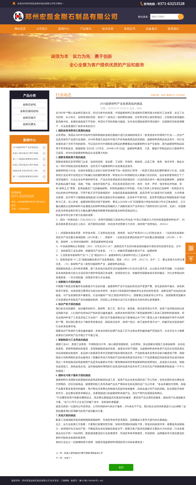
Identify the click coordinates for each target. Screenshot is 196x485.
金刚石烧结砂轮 (29, 111)
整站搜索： (144, 17)
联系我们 (173, 28)
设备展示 (151, 28)
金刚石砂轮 (29, 104)
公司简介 (42, 28)
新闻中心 (64, 28)
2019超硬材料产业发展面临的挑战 (28, 147)
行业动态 (180, 95)
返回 (121, 467)
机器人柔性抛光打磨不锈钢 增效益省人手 (30, 153)
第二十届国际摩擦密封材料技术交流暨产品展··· (30, 159)
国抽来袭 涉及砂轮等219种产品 (27, 170)
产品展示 (85, 28)
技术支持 (107, 28)
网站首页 (20, 28)
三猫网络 (65, 480)
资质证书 (129, 28)
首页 (163, 95)
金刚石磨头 (29, 124)
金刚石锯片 (29, 117)
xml (101, 480)
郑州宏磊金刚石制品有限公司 (40, 3)
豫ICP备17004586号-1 (89, 480)
